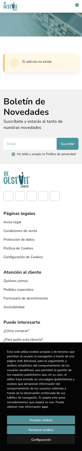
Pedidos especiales (18, 289)
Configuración (41, 439)
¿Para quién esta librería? (23, 339)
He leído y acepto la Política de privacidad (46, 154)
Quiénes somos (15, 280)
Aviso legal (12, 222)
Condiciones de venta (20, 230)
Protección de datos (19, 239)
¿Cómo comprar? (16, 330)
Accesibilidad (13, 307)
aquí (45, 407)
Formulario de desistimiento (25, 298)
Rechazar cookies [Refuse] (41, 430)
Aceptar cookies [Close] (41, 420)
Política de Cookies (18, 248)
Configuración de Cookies (23, 257)
